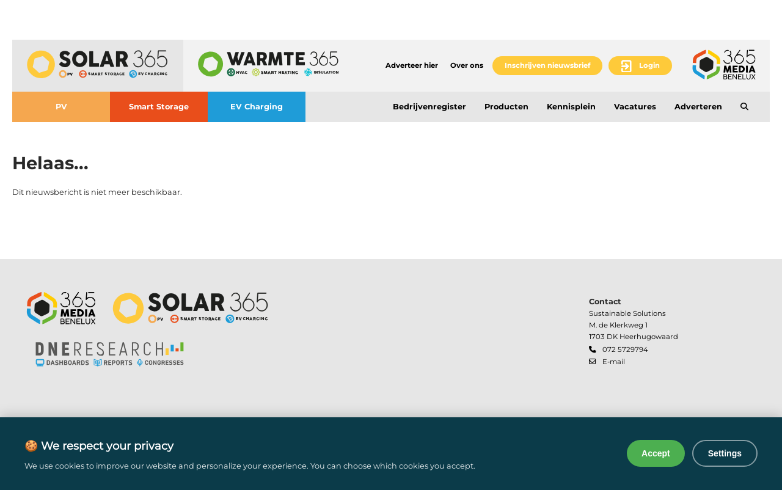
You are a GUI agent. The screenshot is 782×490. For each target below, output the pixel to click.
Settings (725, 453)
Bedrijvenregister (429, 106)
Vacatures (635, 106)
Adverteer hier (412, 65)
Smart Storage (159, 106)
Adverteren (698, 106)
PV (61, 106)
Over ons (466, 65)
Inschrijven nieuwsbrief (547, 65)
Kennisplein (571, 106)
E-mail (613, 361)
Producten (506, 106)
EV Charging (256, 106)
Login (649, 65)
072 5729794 (625, 349)
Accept (655, 453)
